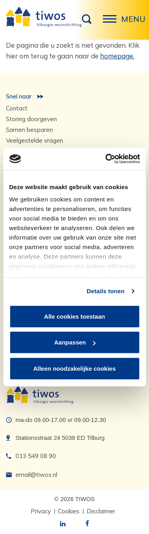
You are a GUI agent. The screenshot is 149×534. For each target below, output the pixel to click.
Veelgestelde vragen (34, 140)
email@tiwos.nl (36, 474)
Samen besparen (29, 130)
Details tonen (105, 291)
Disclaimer (101, 511)
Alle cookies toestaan (74, 316)
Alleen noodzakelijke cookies (74, 368)
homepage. (117, 56)
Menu (112, 23)
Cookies (68, 511)
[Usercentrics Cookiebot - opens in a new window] (106, 159)
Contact (16, 108)
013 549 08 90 (35, 456)
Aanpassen (74, 342)
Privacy (41, 511)
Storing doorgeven (31, 119)
